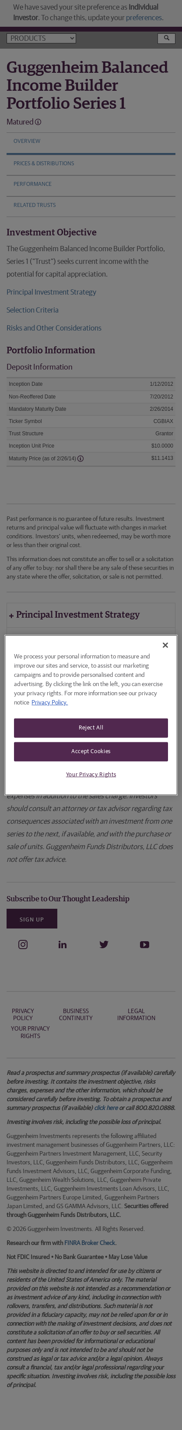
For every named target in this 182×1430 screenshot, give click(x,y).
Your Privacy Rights (91, 775)
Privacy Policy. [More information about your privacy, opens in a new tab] (50, 703)
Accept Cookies (91, 751)
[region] (90, 715)
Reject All (91, 728)
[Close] (165, 645)
